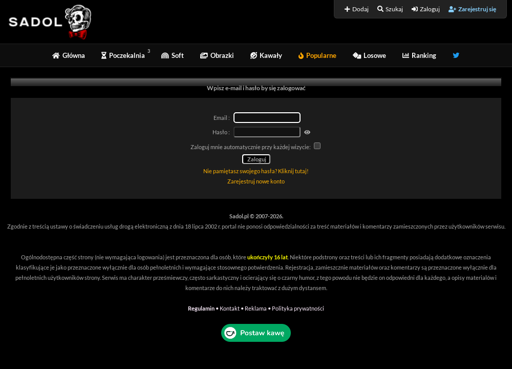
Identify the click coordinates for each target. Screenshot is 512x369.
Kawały (266, 55)
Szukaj (390, 9)
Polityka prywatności (298, 308)
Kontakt (230, 308)
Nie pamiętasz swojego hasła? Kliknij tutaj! (256, 171)
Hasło (219, 132)
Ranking (419, 55)
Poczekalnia (123, 55)
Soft (172, 55)
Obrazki (217, 55)
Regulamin (201, 308)
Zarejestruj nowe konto (256, 181)
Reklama (256, 308)
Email (220, 117)
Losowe (369, 55)
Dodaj (357, 9)
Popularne (317, 55)
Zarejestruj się (472, 9)
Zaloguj (426, 9)
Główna (68, 55)
